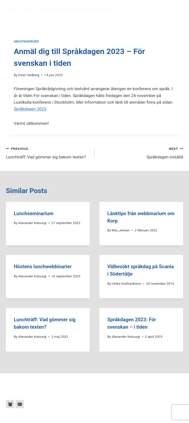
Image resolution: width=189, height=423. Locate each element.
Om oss (29, 10)
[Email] (20, 404)
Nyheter (14, 10)
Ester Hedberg (28, 75)
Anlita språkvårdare (80, 10)
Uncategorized (26, 41)
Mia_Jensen (121, 230)
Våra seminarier (50, 10)
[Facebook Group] (10, 404)
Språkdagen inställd (141, 152)
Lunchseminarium (33, 213)
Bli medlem (107, 10)
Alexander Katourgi (32, 223)
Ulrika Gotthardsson (126, 283)
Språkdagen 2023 (30, 108)
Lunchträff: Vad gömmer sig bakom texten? (48, 152)
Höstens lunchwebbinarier (43, 266)
